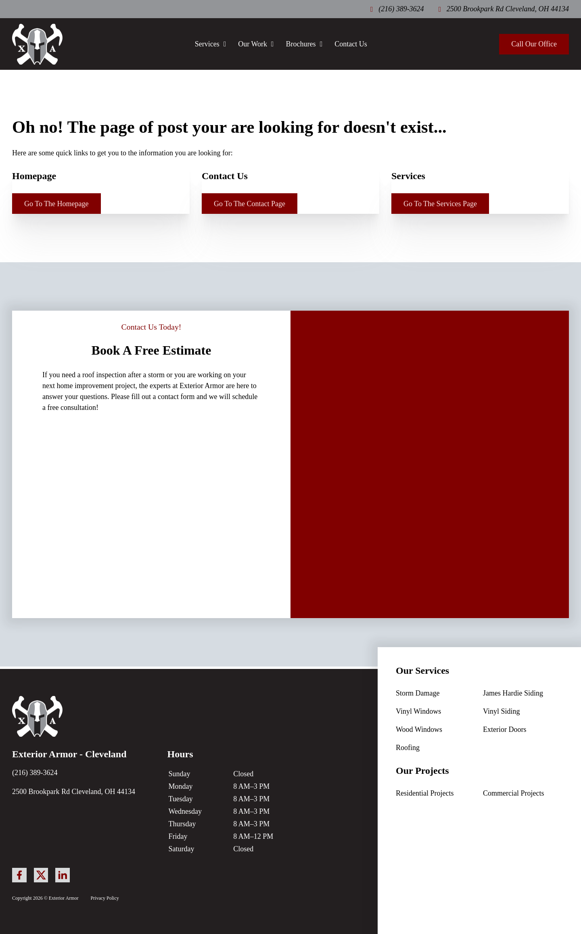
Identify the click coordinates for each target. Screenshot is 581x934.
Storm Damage (417, 693)
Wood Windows (419, 729)
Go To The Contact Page (249, 204)
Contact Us (350, 44)
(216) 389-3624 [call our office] (34, 773)
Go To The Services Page (440, 204)
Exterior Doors (504, 729)
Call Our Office (534, 44)
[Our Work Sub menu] (272, 44)
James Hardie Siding (513, 693)
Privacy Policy (104, 898)
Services (207, 44)
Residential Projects (425, 793)
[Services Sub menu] (225, 44)
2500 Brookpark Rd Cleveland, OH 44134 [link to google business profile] (73, 792)
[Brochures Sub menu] (321, 44)
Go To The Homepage (56, 204)
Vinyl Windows (418, 711)
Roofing (408, 748)
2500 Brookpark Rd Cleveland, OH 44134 (508, 9)
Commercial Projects (513, 793)
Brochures (301, 44)
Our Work (252, 44)
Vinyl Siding (501, 711)
